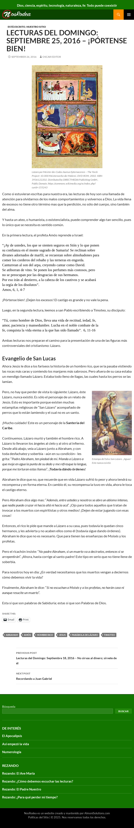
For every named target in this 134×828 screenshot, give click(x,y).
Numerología (11, 752)
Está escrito (16, 26)
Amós (27, 634)
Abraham (12, 634)
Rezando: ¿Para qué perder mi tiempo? (30, 797)
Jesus (62, 634)
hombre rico (45, 634)
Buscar (123, 711)
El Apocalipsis (12, 736)
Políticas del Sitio (38, 817)
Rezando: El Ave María (18, 773)
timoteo (109, 634)
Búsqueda (8, 706)
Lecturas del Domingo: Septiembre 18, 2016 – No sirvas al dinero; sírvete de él (67, 657)
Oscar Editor (52, 56)
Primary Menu (129, 14)
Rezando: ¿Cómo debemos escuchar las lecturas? (37, 781)
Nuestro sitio (36, 26)
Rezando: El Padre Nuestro (21, 789)
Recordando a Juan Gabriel (67, 675)
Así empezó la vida (15, 744)
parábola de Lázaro (85, 634)
